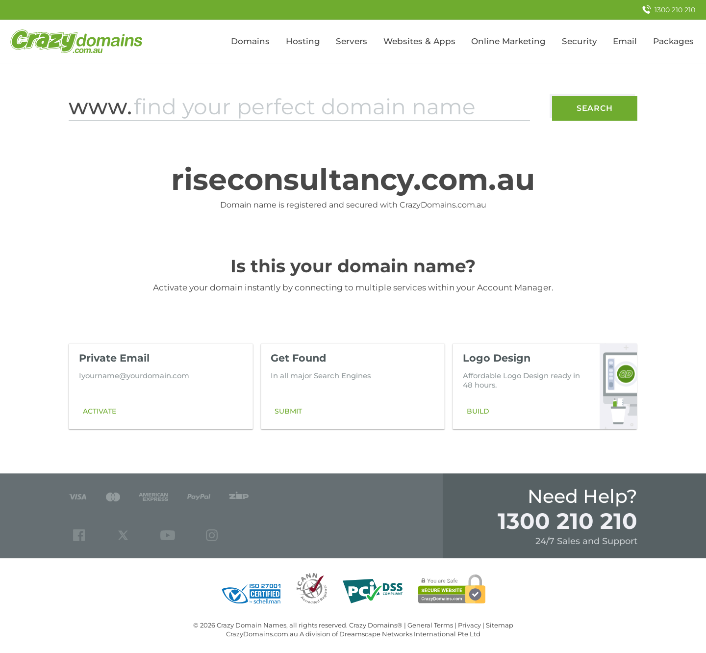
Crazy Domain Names (251, 625)
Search (595, 108)
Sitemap (499, 625)
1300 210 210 (567, 520)
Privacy (469, 625)
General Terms (430, 625)
